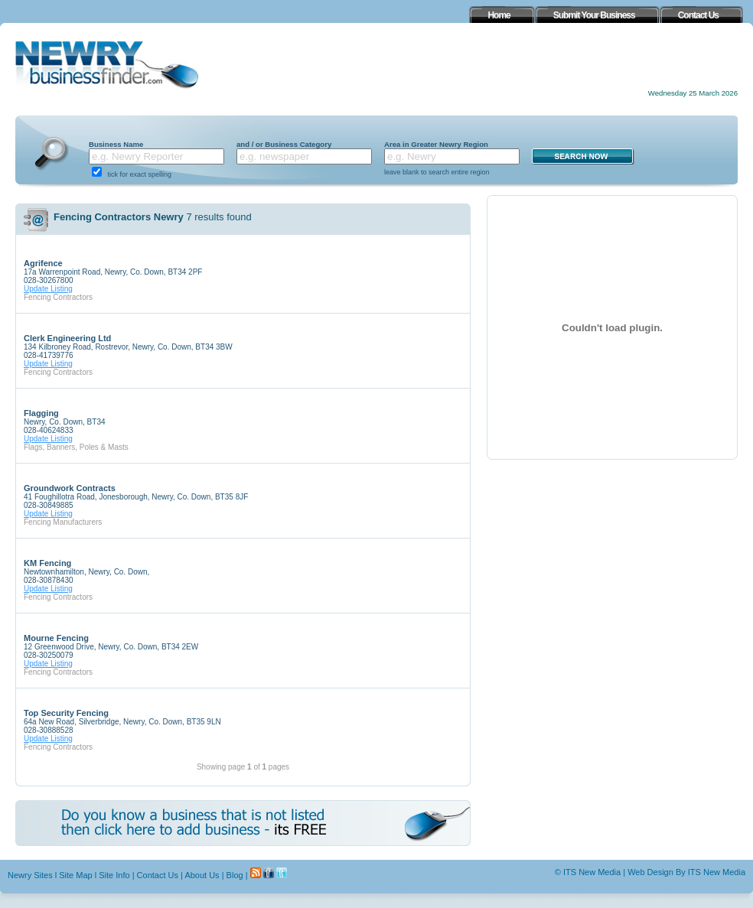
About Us (201, 875)
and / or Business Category (283, 144)
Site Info (114, 875)
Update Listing (48, 289)
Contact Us (157, 875)
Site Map (75, 875)
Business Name (116, 144)
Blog (235, 875)
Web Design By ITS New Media (686, 872)
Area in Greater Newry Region (436, 144)
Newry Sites (30, 875)
